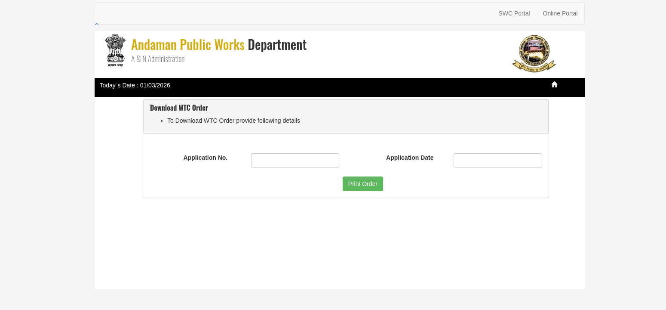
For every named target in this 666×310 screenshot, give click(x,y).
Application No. (206, 157)
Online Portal (560, 13)
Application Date (409, 157)
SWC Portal (514, 13)
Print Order (363, 183)
